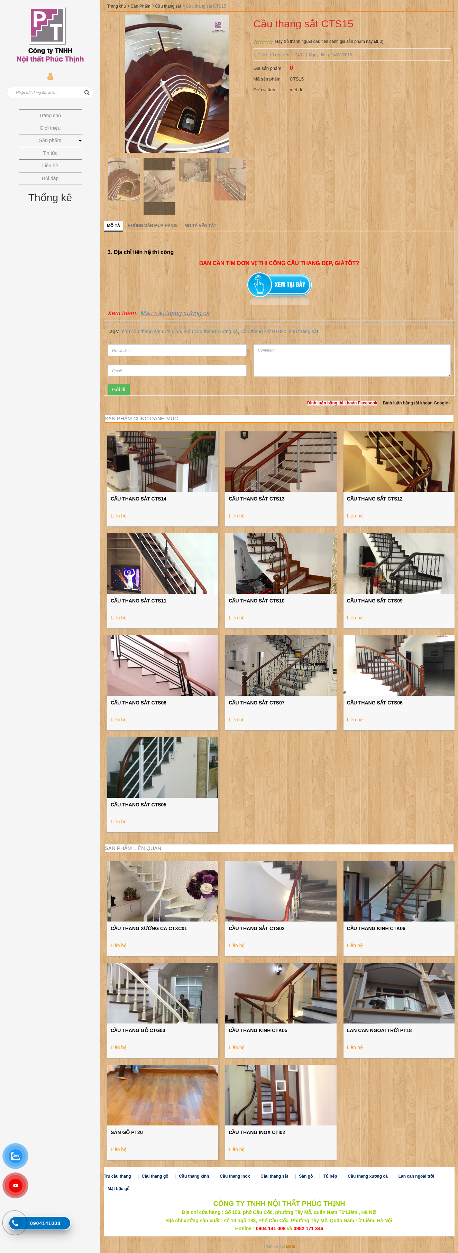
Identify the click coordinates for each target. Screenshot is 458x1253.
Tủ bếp (330, 1176)
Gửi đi (118, 389)
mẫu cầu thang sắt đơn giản (150, 331)
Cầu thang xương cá (367, 1176)
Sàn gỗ (306, 1176)
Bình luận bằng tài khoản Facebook (342, 403)
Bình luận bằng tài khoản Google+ (416, 403)
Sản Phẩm (140, 6)
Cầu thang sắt (168, 6)
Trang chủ (116, 6)
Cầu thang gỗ (155, 1176)
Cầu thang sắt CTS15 (206, 6)
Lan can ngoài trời (416, 1176)
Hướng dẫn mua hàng (152, 225)
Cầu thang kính (194, 1176)
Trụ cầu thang (117, 1176)
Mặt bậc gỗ (118, 1188)
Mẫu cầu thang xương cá (175, 313)
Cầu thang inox (235, 1176)
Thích (261, 55)
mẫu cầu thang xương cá (211, 331)
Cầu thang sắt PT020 (263, 331)
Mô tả (113, 225)
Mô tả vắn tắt (200, 225)
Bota (290, 1246)
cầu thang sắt (304, 331)
